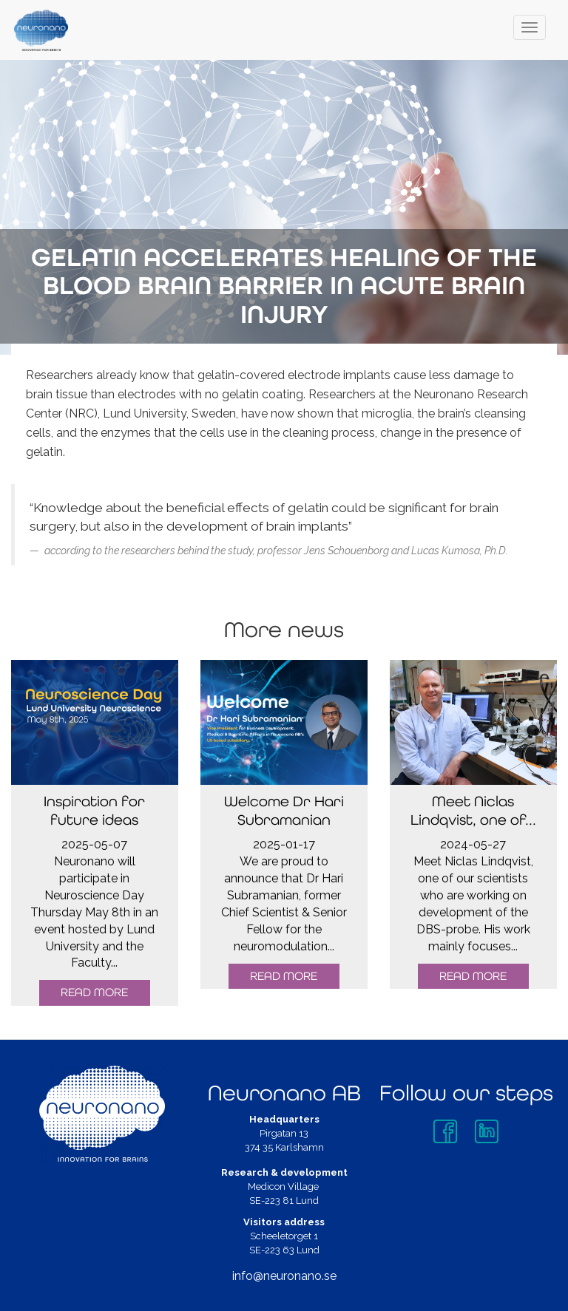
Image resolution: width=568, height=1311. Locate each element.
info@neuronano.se (284, 1276)
